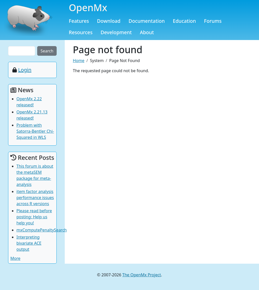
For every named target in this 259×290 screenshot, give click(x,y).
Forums (213, 20)
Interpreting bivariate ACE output (28, 243)
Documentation (146, 20)
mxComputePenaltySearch (41, 230)
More (15, 258)
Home (78, 60)
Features (79, 20)
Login (24, 69)
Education (184, 20)
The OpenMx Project (141, 275)
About (147, 32)
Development (116, 32)
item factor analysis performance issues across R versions (35, 197)
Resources (81, 32)
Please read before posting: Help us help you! (34, 217)
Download (109, 20)
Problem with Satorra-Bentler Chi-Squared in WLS (35, 131)
